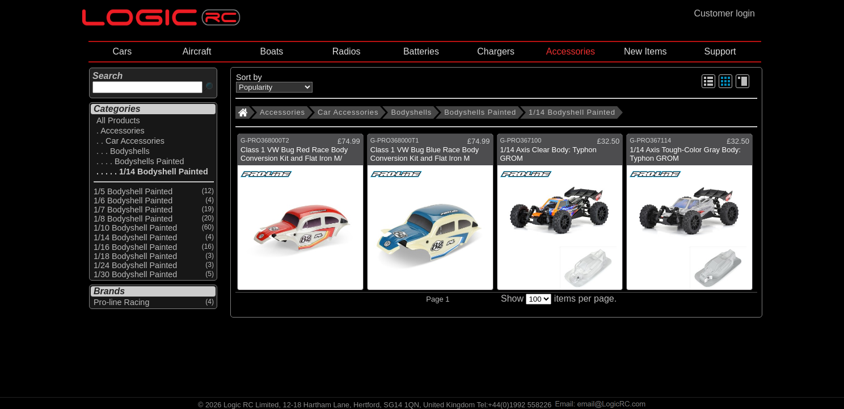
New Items (645, 51)
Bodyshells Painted (480, 112)
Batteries (421, 51)
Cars (122, 51)
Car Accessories (348, 112)
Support (720, 51)
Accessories (570, 51)
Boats (271, 51)
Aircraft (197, 51)
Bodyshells (411, 112)
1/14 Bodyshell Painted (572, 112)
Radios (346, 51)
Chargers (495, 51)
